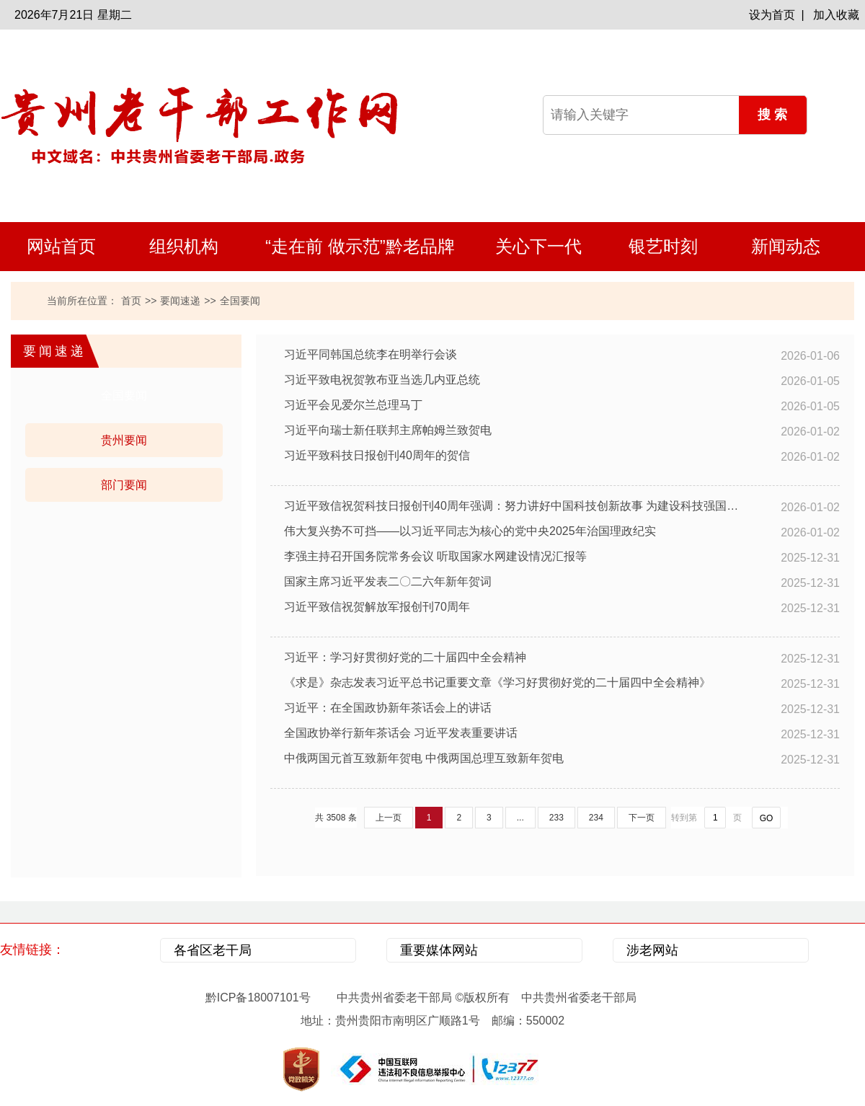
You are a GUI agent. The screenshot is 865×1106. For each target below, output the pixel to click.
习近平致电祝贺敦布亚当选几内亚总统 (382, 379)
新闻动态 (785, 246)
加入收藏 (836, 15)
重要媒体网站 (439, 950)
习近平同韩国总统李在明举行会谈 (370, 354)
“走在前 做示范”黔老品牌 (360, 246)
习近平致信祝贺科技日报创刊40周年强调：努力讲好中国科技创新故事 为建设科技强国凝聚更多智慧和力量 (512, 506)
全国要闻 (124, 395)
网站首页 (61, 246)
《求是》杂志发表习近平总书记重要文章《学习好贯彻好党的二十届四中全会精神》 (497, 682)
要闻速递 (180, 300)
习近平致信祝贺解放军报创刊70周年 (377, 607)
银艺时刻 (663, 246)
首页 (131, 300)
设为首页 (772, 15)
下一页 (642, 818)
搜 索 (772, 114)
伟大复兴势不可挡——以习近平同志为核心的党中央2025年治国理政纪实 (470, 531)
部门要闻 (124, 485)
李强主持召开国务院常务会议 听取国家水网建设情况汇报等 (435, 556)
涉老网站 (652, 950)
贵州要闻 (124, 440)
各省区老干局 (213, 950)
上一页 (389, 818)
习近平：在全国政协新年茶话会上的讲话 (388, 708)
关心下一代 (538, 246)
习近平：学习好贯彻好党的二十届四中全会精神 (405, 657)
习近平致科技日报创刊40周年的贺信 (377, 455)
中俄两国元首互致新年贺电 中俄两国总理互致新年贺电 (424, 758)
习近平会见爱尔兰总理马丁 (353, 405)
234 (596, 818)
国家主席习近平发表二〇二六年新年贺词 (388, 581)
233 (556, 818)
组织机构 (183, 246)
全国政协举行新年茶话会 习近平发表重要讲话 (401, 733)
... (520, 818)
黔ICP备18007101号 (258, 997)
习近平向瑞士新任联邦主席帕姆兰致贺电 (388, 430)
